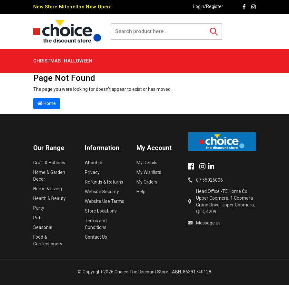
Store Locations (101, 211)
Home (46, 103)
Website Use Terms (104, 201)
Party (38, 208)
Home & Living (47, 188)
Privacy (92, 172)
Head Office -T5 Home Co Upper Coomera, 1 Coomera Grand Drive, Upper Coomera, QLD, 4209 (225, 201)
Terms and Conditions (96, 224)
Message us (208, 222)
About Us (94, 162)
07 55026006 (209, 180)
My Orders (146, 182)
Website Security (102, 191)
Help (140, 191)
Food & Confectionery (47, 240)
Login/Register (208, 6)
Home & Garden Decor (49, 176)
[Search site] (214, 31)
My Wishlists (148, 172)
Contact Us (96, 237)
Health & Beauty (49, 198)
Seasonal (42, 227)
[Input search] (158, 31)
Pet (36, 217)
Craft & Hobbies (49, 162)
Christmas (47, 61)
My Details (146, 162)
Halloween (78, 61)
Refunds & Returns (104, 182)
